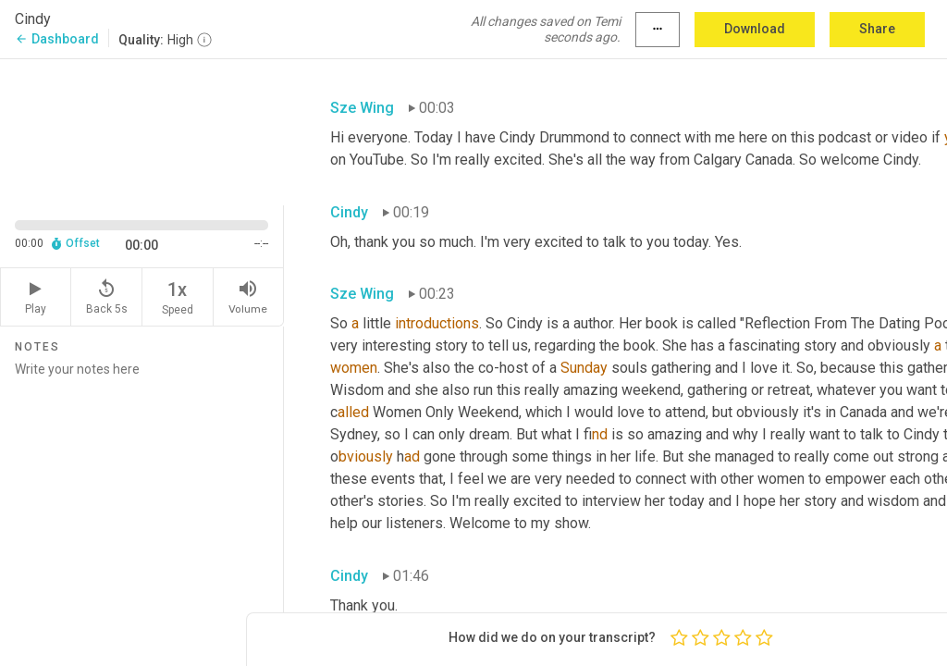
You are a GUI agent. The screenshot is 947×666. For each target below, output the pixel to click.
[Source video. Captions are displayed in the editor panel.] (142, 130)
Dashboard (57, 38)
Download (754, 28)
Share (877, 28)
